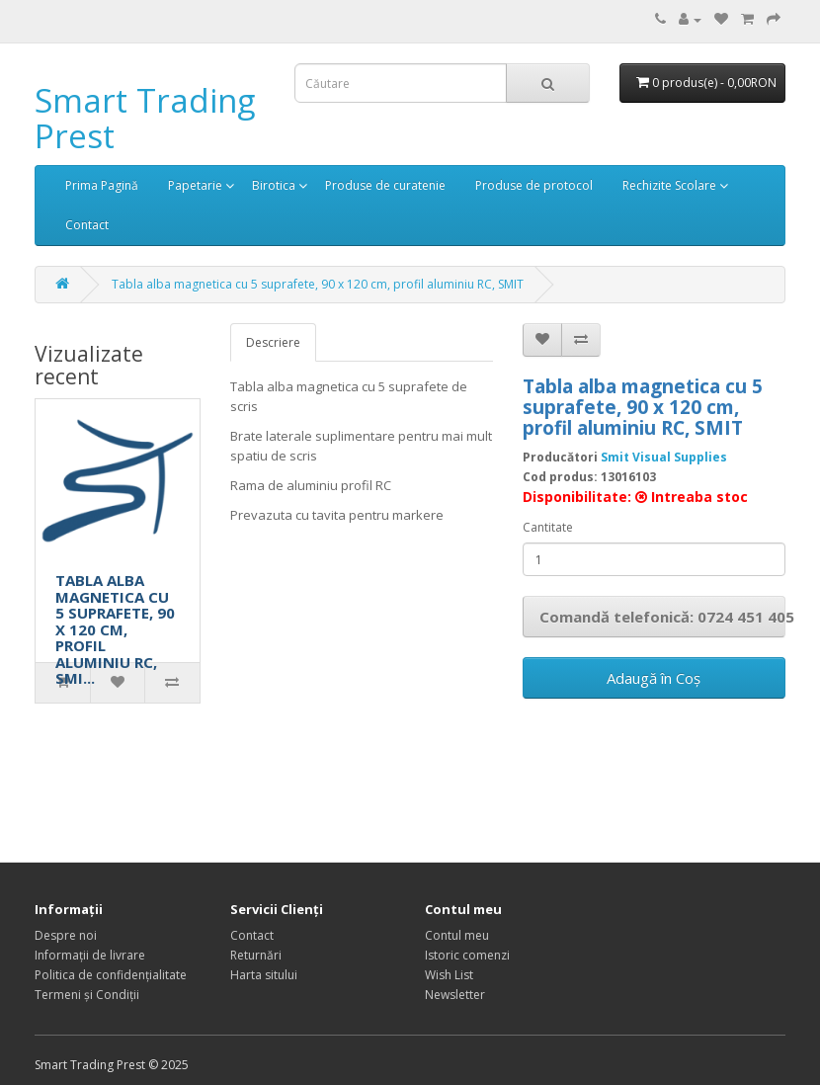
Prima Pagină (101, 185)
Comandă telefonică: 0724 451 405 (662, 616)
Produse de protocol (534, 185)
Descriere (273, 342)
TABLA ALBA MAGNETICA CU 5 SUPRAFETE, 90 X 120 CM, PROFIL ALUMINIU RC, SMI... (115, 629)
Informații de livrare (90, 955)
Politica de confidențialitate (111, 974)
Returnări (256, 955)
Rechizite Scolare (669, 185)
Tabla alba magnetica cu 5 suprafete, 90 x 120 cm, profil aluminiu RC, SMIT (318, 284)
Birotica (273, 185)
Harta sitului (263, 974)
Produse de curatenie (385, 185)
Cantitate (548, 527)
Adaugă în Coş (653, 678)
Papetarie (195, 185)
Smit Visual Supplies (664, 457)
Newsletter (455, 994)
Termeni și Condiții (87, 994)
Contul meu (457, 935)
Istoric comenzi (467, 955)
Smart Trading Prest (145, 118)
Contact (87, 224)
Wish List (449, 974)
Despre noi (66, 935)
